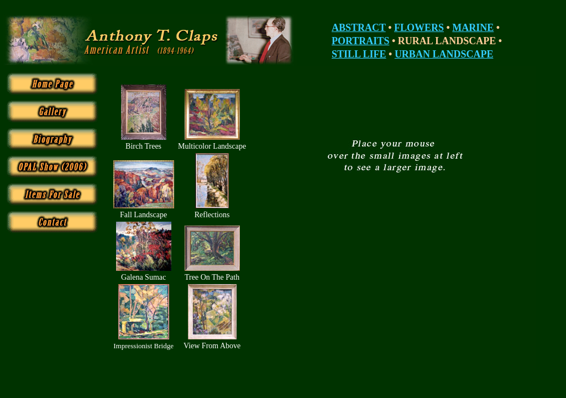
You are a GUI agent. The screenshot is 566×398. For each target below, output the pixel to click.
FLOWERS (419, 27)
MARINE (473, 27)
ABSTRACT (359, 27)
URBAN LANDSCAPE (444, 54)
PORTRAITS (360, 40)
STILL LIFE (359, 54)
